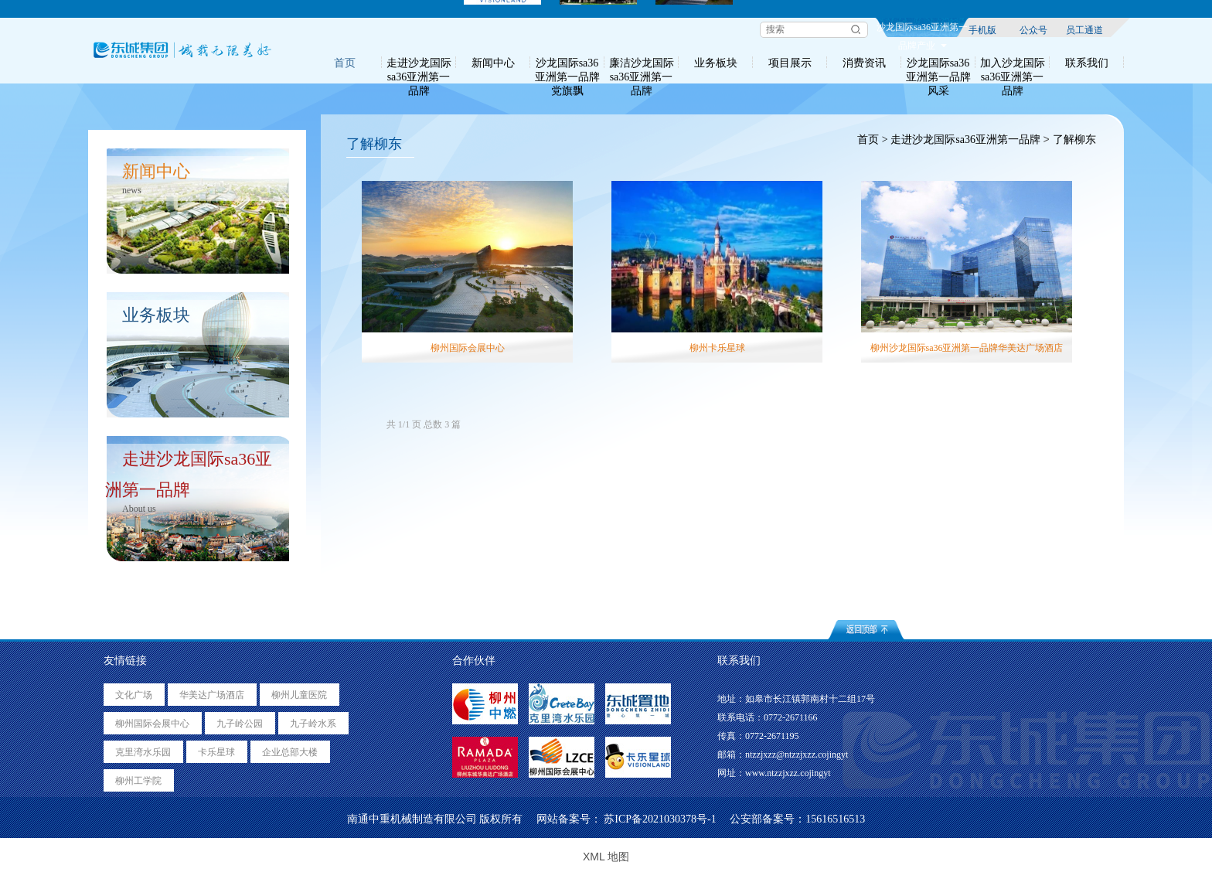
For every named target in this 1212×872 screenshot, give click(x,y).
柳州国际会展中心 (152, 723)
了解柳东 (1076, 139)
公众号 (1033, 29)
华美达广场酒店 (211, 695)
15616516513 (835, 819)
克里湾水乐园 (143, 752)
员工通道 (1084, 29)
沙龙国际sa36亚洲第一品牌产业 (922, 29)
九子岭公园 (239, 723)
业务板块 (715, 62)
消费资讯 (864, 62)
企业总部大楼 (290, 752)
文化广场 (133, 695)
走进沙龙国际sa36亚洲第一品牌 (418, 62)
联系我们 (1086, 62)
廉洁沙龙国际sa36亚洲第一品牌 (641, 62)
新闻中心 (493, 62)
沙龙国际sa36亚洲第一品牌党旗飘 (567, 62)
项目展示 (790, 62)
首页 (345, 62)
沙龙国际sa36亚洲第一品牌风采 (938, 62)
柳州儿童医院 (299, 695)
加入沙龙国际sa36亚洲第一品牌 (1012, 62)
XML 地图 (606, 856)
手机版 (982, 29)
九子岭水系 (313, 723)
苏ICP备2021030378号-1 (660, 819)
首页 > (871, 139)
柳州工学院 (138, 780)
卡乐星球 (216, 752)
